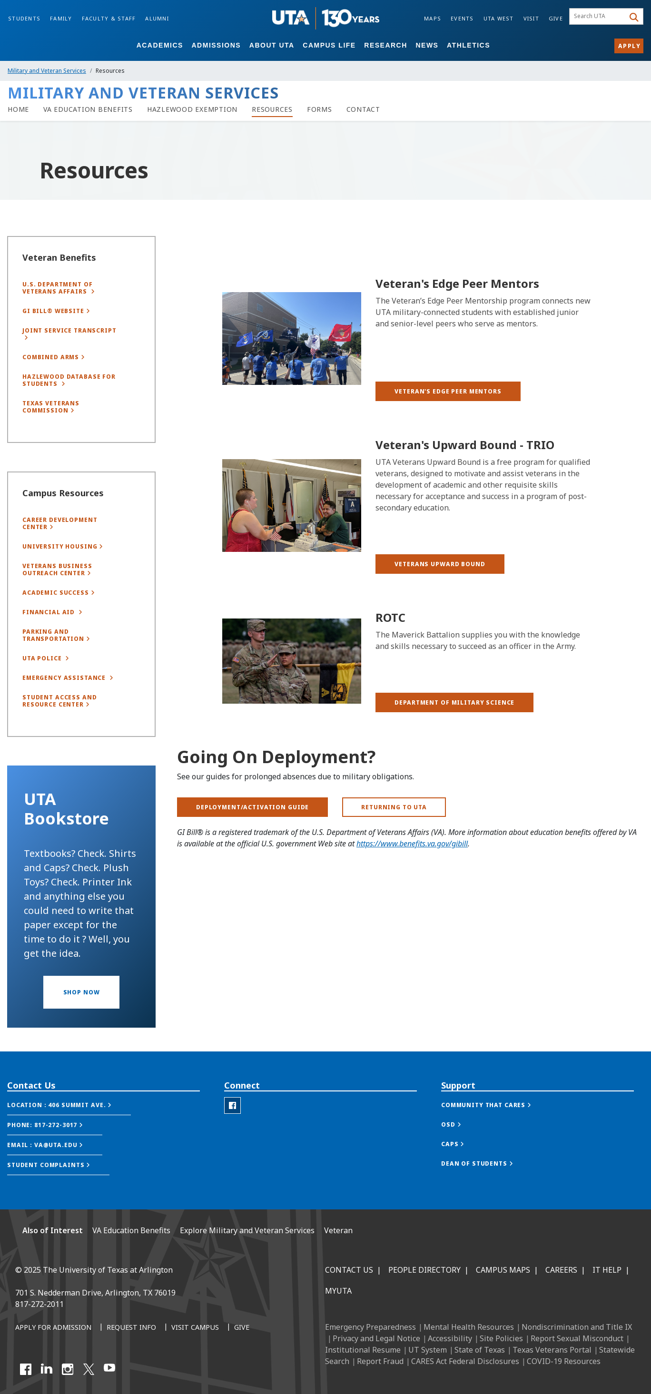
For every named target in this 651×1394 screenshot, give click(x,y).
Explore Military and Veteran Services (247, 1230)
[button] (447, 391)
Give (556, 18)
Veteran (338, 1230)
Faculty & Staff (109, 18)
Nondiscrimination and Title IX (577, 1327)
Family (61, 18)
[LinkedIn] (46, 1369)
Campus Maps (503, 1270)
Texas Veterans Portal (552, 1350)
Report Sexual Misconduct (577, 1338)
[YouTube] (109, 1369)
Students (24, 18)
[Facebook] (25, 1369)
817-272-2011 (39, 1304)
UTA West (498, 18)
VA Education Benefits (131, 1230)
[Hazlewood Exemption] (192, 109)
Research (385, 45)
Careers (561, 1270)
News (426, 45)
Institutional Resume (363, 1350)
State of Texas (479, 1350)
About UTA (272, 45)
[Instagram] (67, 1369)
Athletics (468, 45)
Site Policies (501, 1338)
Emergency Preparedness (370, 1327)
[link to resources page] (272, 109)
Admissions (216, 45)
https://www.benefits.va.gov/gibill (412, 851)
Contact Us (349, 1270)
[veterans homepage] (18, 109)
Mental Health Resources (469, 1327)
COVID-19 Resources (564, 1361)
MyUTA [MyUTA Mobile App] (338, 1291)
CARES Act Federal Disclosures (465, 1361)
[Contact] (363, 109)
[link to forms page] (319, 109)
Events (462, 18)
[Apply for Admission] (53, 1328)
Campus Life (329, 45)
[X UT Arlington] (88, 1369)
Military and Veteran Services (47, 71)
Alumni (157, 18)
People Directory (424, 1270)
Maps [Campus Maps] (432, 18)
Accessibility (450, 1338)
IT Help (606, 1270)
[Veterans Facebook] (232, 1131)
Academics (160, 45)
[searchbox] (598, 17)
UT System (427, 1350)
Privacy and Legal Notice (376, 1338)
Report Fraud (380, 1361)
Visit (531, 18)
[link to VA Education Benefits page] (88, 109)
